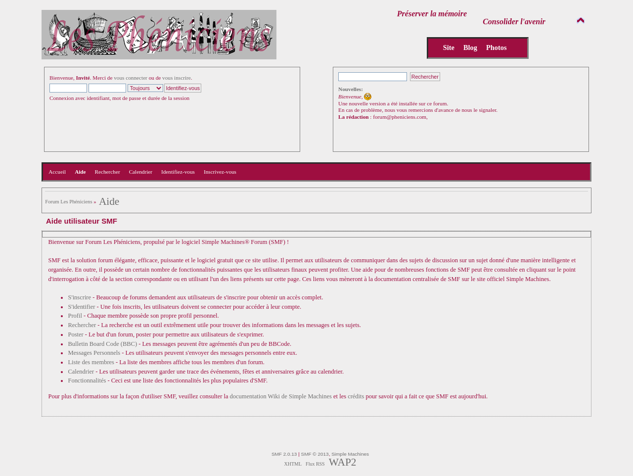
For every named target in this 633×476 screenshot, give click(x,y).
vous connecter (130, 78)
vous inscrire (176, 78)
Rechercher (82, 325)
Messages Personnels (94, 352)
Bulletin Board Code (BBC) (102, 343)
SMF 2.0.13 (284, 454)
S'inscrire (79, 297)
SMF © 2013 (315, 454)
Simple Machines (350, 454)
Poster (75, 334)
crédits (356, 396)
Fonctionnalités (87, 380)
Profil (75, 315)
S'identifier (81, 306)
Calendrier (81, 371)
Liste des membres (91, 362)
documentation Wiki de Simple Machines (281, 396)
